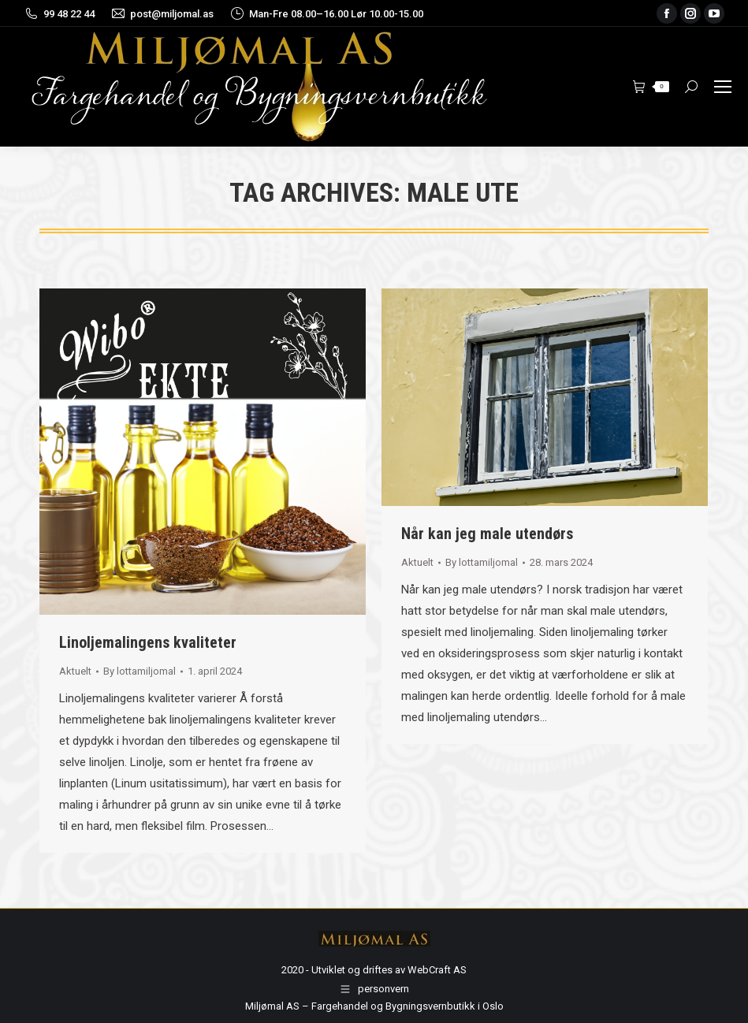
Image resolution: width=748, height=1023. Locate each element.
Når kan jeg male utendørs (487, 533)
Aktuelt (75, 671)
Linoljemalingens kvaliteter (147, 642)
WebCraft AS (437, 970)
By (139, 671)
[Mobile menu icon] (722, 86)
